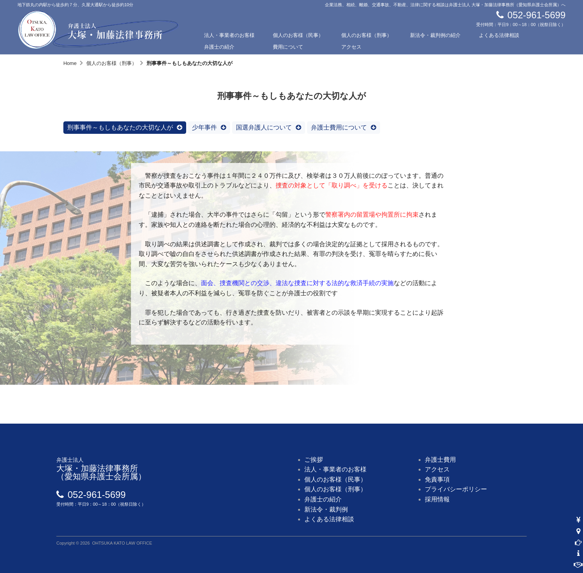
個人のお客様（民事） (298, 35)
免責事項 (437, 479)
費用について (288, 47)
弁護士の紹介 (219, 47)
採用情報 (437, 499)
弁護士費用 (440, 459)
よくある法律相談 (499, 35)
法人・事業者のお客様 (229, 35)
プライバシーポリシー (456, 489)
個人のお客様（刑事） (366, 35)
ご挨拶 (313, 459)
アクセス (351, 47)
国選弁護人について (264, 127)
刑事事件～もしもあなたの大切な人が (120, 127)
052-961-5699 (537, 15)
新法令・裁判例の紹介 (435, 35)
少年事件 (204, 127)
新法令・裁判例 (326, 509)
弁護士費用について (339, 127)
